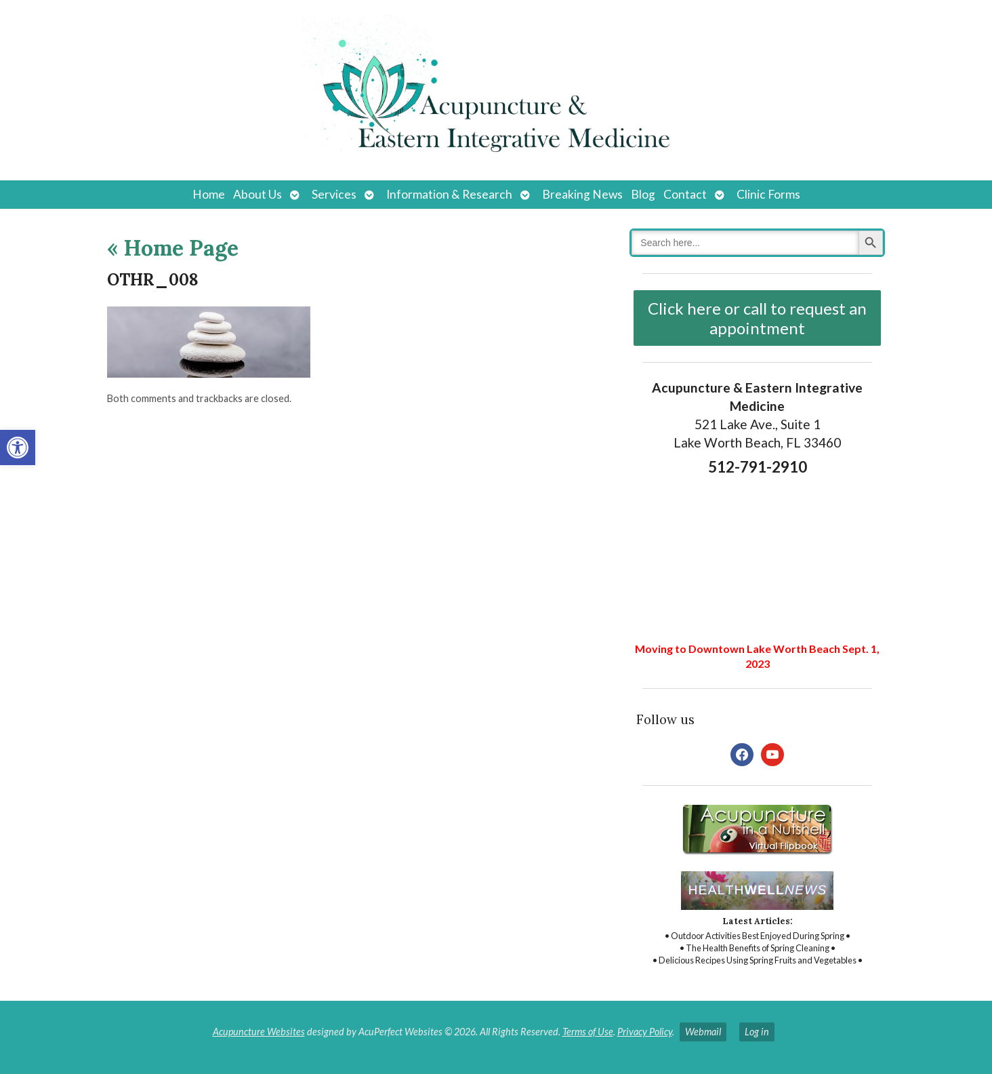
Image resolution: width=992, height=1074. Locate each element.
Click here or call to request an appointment (757, 318)
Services (334, 194)
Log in (757, 1031)
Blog (643, 194)
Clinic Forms (768, 194)
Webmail (703, 1031)
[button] (17, 447)
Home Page (173, 248)
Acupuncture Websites (259, 1031)
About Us (257, 194)
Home (208, 194)
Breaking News (582, 194)
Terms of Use (587, 1031)
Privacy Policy (644, 1031)
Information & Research (449, 194)
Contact (685, 194)
